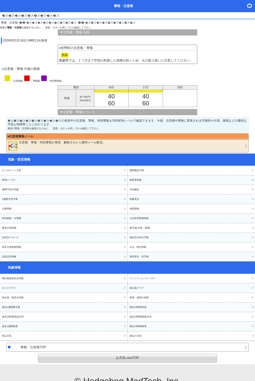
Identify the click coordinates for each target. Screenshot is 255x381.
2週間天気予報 (10, 199)
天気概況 (134, 189)
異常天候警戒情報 (11, 247)
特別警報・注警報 (11, 218)
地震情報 (134, 208)
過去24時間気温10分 (13, 316)
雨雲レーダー (9, 180)
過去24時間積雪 (137, 326)
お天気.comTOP (127, 357)
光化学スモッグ (10, 237)
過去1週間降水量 (11, 307)
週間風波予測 (136, 170)
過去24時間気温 (137, 307)
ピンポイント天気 (11, 170)
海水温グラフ (136, 288)
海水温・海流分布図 (13, 297)
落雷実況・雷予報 (139, 256)
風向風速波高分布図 (13, 278)
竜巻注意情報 (9, 227)
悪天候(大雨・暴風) (139, 227)
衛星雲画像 (135, 180)
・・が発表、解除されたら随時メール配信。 (57, 146)
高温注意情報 (9, 256)
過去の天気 (135, 335)
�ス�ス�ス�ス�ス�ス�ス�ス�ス (51, 22)
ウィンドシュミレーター (142, 278)
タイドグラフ (9, 288)
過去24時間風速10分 (140, 316)
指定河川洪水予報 (139, 237)
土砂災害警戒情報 (139, 218)
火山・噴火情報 (137, 247)
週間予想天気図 (10, 189)
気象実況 (134, 199)
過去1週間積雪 (10, 326)
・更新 (251, 5)
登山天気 (7, 335)
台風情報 (7, 208)
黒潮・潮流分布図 (139, 297)
